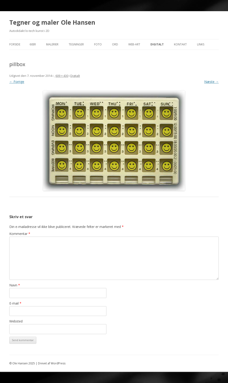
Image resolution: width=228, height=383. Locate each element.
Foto (98, 44)
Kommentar (19, 233)
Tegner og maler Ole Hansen (52, 22)
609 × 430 (61, 76)
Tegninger (76, 44)
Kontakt (180, 44)
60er (33, 44)
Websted (16, 321)
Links (200, 44)
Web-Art (134, 44)
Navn (14, 285)
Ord (115, 44)
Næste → (211, 81)
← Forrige (16, 81)
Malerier (52, 44)
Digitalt (157, 44)
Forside (14, 44)
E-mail (15, 303)
